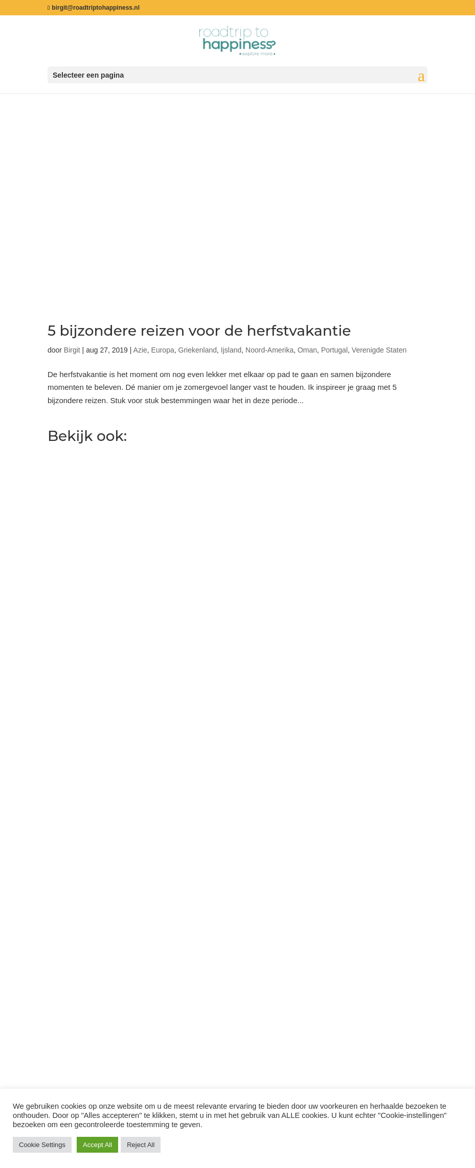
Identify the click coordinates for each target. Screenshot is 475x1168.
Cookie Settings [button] (42, 1145)
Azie (140, 350)
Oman (307, 350)
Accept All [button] (97, 1145)
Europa (162, 350)
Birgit (72, 350)
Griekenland (197, 350)
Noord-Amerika (269, 350)
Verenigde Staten (379, 350)
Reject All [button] (140, 1145)
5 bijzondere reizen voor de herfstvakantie (199, 330)
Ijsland (231, 350)
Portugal (334, 350)
